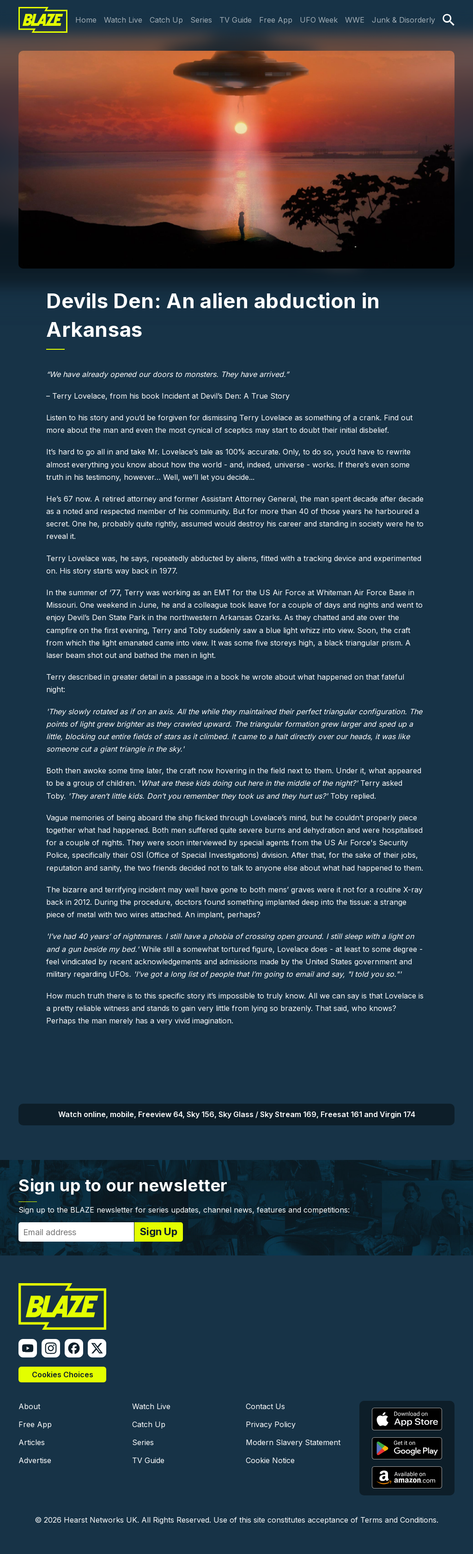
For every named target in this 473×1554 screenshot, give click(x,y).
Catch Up (166, 19)
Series (201, 19)
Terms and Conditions (398, 1519)
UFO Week (319, 19)
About (29, 1406)
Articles (31, 1442)
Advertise (34, 1460)
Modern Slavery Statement (293, 1442)
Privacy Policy (271, 1424)
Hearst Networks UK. (101, 1519)
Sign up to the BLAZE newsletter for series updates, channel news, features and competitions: (184, 1209)
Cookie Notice (270, 1460)
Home (86, 19)
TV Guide (235, 19)
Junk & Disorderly (403, 19)
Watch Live (123, 19)
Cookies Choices (62, 1374)
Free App (275, 19)
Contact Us (265, 1406)
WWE (354, 19)
